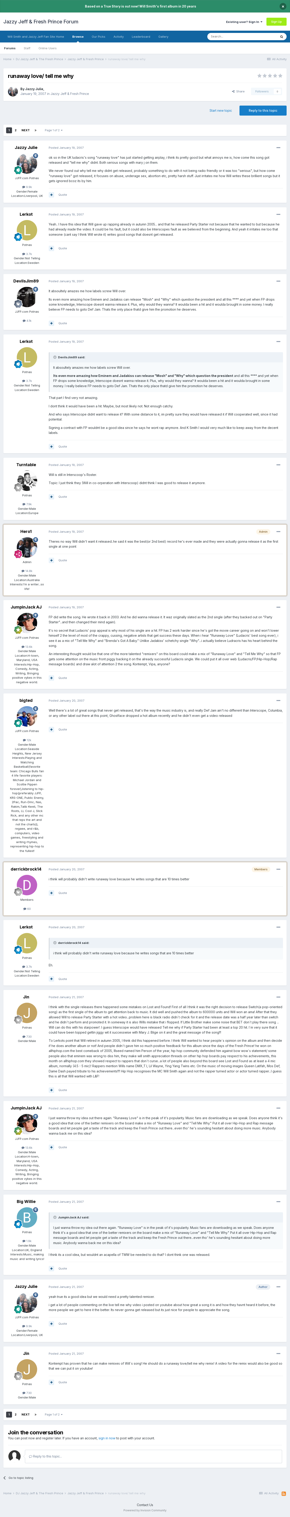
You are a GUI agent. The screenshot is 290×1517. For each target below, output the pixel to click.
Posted (66, 147)
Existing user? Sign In (244, 22)
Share (238, 91)
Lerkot (26, 214)
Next (26, 130)
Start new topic (221, 110)
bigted (26, 700)
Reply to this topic (263, 110)
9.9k (27, 187)
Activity (119, 36)
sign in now (107, 1438)
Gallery (163, 36)
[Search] (230, 36)
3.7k (27, 254)
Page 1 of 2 (54, 130)
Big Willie (26, 1201)
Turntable (26, 464)
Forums (10, 48)
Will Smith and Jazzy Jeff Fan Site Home (35, 36)
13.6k (27, 646)
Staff (27, 48)
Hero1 (26, 531)
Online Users (48, 48)
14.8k (27, 571)
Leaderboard (141, 36)
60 (27, 909)
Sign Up (276, 21)
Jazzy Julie (34, 89)
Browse (78, 38)
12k (27, 740)
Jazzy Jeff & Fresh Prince (70, 94)
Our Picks (98, 36)
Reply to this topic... (45, 1456)
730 (27, 1036)
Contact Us (145, 1505)
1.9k (26, 1241)
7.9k (27, 504)
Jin (26, 997)
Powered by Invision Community (145, 1510)
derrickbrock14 (26, 869)
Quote (62, 194)
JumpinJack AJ (26, 607)
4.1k (27, 320)
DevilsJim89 (26, 281)
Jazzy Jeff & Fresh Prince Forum (40, 22)
